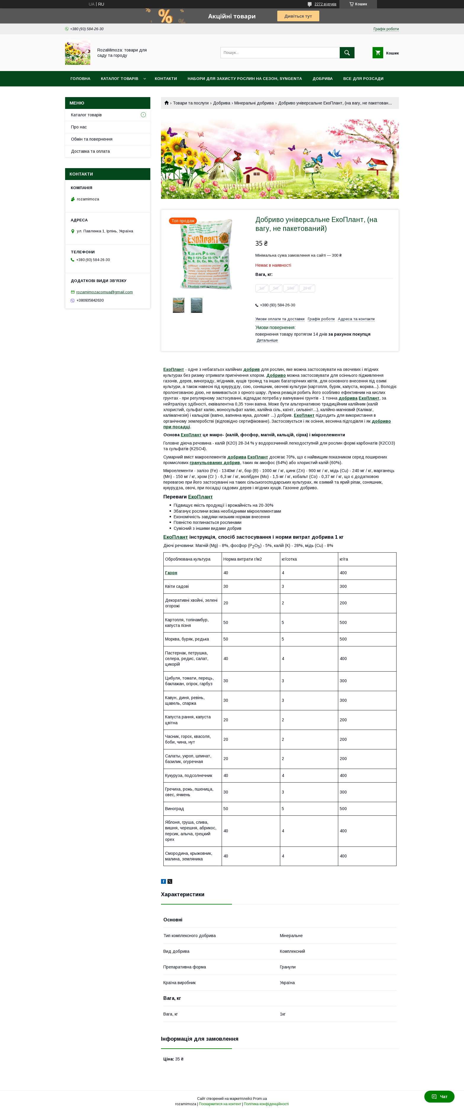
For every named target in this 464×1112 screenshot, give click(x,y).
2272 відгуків (325, 4)
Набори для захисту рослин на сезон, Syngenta (245, 78)
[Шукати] (347, 52)
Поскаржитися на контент (220, 1104)
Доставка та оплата (90, 151)
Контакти (166, 78)
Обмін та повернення (91, 139)
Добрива (322, 78)
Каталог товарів (119, 78)
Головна (80, 78)
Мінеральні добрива (254, 103)
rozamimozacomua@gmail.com (104, 292)
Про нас (79, 127)
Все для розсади (363, 78)
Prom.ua (260, 1099)
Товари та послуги (191, 103)
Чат (439, 1096)
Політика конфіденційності (266, 1104)
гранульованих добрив (215, 462)
